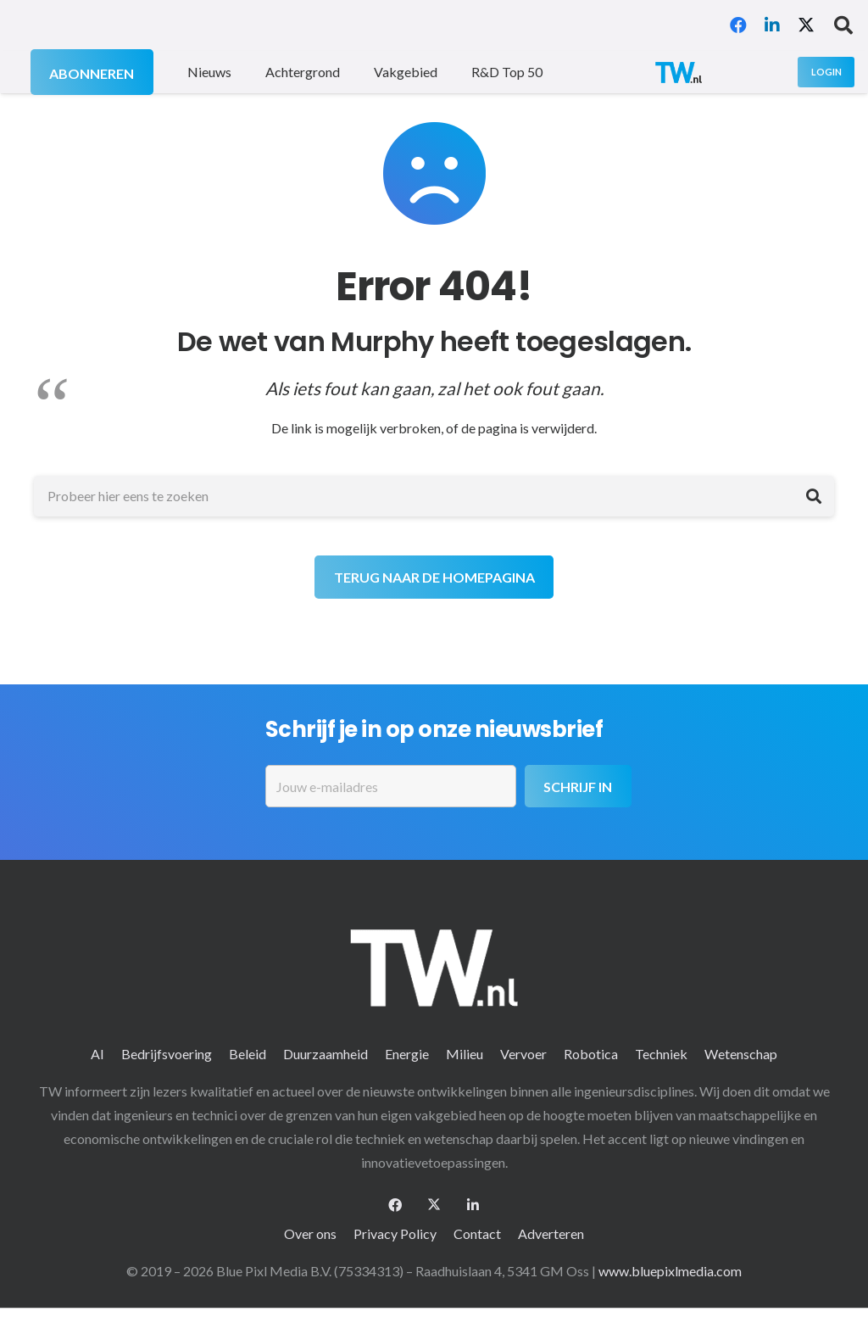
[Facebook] (738, 25)
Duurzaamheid (325, 1054)
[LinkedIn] (772, 25)
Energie (407, 1054)
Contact (477, 1233)
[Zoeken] (813, 496)
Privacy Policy (395, 1233)
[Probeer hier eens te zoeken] (434, 496)
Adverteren (551, 1233)
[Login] (826, 71)
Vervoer (523, 1054)
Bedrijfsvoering (166, 1054)
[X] (806, 25)
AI (97, 1054)
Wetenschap (740, 1054)
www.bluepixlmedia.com (670, 1271)
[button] (843, 25)
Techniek (661, 1054)
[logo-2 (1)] (678, 72)
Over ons (310, 1233)
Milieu (464, 1054)
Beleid (247, 1054)
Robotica (591, 1054)
